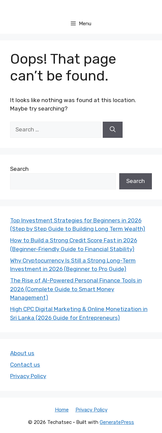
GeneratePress (117, 422)
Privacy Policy (28, 376)
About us (22, 353)
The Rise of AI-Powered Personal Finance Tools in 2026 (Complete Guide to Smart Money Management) (76, 289)
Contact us (25, 364)
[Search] (113, 130)
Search (19, 168)
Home (62, 410)
